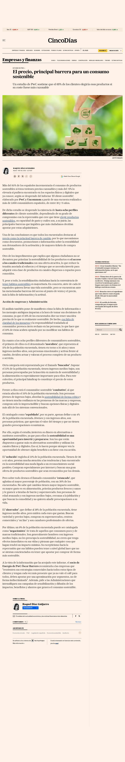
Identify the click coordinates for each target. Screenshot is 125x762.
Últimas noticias (68, 50)
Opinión (77, 50)
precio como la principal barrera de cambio (26, 238)
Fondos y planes (56, 50)
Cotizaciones (46, 50)
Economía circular (19, 633)
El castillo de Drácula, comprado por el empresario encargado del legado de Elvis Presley (106, 305)
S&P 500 (30, 29)
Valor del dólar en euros (104, 29)
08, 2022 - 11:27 (25, 170)
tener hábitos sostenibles (16, 284)
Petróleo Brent (53, 29)
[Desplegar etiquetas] (79, 632)
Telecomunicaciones (63, 60)
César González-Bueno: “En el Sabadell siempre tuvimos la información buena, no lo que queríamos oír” (108, 269)
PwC (28, 633)
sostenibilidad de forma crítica (62, 396)
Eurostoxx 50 (77, 29)
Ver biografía (30, 608)
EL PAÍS (84, 49)
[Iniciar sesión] (116, 50)
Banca (53, 60)
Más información (19, 643)
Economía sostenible (54, 633)
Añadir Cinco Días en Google (72, 176)
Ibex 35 (9, 29)
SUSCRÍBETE (102, 50)
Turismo (107, 60)
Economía (37, 50)
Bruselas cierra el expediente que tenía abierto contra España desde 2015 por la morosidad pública (108, 295)
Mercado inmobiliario (96, 60)
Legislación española (38, 633)
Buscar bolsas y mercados (105, 323)
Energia (74, 60)
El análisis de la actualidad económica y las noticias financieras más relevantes (41, 616)
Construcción (82, 60)
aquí (56, 643)
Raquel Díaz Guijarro (24, 168)
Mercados (29, 50)
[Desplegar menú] (4, 40)
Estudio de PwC (18, 68)
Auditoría (66, 633)
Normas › (78, 622)
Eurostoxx (104, 334)
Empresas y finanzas (18, 50)
